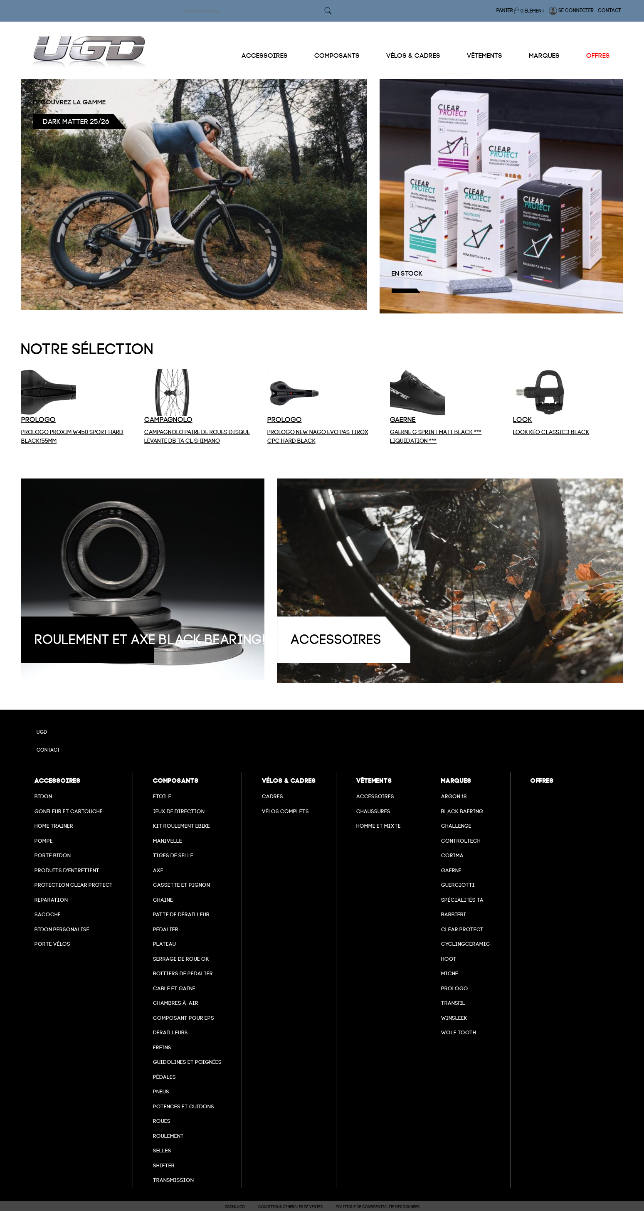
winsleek (454, 1018)
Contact (609, 10)
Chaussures (373, 811)
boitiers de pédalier (183, 973)
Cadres (272, 796)
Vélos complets (285, 811)
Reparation (51, 900)
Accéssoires (375, 796)
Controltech (461, 841)
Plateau (164, 944)
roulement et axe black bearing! (150, 639)
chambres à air (175, 1003)
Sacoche (48, 914)
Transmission (173, 1180)
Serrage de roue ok (181, 959)
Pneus (161, 1091)
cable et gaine (174, 988)
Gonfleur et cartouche (69, 811)
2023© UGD (235, 1207)
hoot (448, 959)
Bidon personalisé (62, 929)
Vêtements (484, 55)
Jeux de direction (179, 811)
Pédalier (165, 929)
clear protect (462, 929)
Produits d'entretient (67, 870)
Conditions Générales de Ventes (290, 1207)
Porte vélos (52, 944)
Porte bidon (53, 855)
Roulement (168, 1136)
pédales (164, 1077)
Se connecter (571, 11)
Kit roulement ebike (181, 826)
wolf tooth (458, 1032)
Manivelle (167, 841)
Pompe (44, 841)
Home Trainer (54, 826)
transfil (453, 1003)
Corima (452, 855)
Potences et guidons (183, 1106)
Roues (161, 1121)
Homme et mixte (378, 826)
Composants (337, 55)
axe (158, 870)
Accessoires (265, 55)
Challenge (456, 826)
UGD (42, 732)
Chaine (163, 900)
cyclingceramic (465, 944)
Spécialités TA (462, 900)
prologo (454, 988)
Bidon (43, 796)
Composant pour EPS (183, 1018)
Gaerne (451, 870)
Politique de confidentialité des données (377, 1207)
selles (162, 1150)
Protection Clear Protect (74, 885)
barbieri (453, 914)
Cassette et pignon (181, 885)
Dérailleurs (170, 1032)
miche (449, 973)
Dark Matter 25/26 (76, 122)
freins (162, 1047)
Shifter (164, 1165)
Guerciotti (458, 885)
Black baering (462, 811)
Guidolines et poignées (187, 1062)
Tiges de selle (173, 855)
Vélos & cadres (413, 55)
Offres (598, 55)
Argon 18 (454, 796)
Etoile (162, 796)
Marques (544, 55)
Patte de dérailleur (181, 914)
